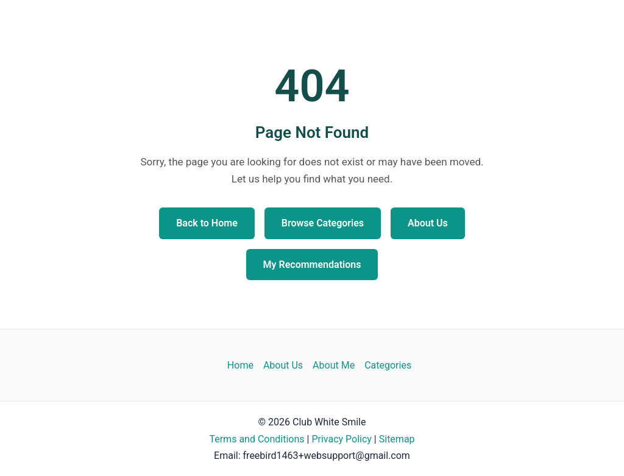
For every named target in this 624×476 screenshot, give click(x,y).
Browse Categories (323, 223)
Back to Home (207, 223)
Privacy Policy (341, 439)
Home (240, 365)
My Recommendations (312, 264)
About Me (334, 365)
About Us (428, 223)
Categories (387, 365)
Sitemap (397, 439)
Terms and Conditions (256, 439)
